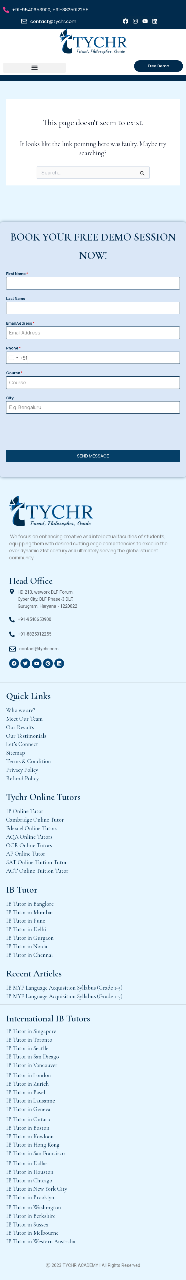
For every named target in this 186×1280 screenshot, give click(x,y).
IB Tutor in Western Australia (40, 1241)
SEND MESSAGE (93, 456)
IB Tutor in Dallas (27, 1163)
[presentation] (93, 432)
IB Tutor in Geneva (28, 1109)
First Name (17, 273)
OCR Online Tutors (29, 845)
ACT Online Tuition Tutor (37, 870)
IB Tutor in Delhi (26, 929)
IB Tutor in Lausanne (30, 1100)
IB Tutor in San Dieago (32, 1056)
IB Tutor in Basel (25, 1092)
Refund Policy (22, 778)
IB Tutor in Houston (29, 1171)
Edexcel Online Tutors (31, 828)
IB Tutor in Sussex (27, 1224)
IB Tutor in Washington (33, 1207)
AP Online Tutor (25, 853)
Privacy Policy (22, 769)
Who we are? (20, 710)
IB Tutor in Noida (26, 946)
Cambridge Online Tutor (35, 819)
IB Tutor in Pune (25, 920)
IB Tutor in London (28, 1075)
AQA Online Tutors (29, 836)
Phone (13, 348)
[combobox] (16, 358)
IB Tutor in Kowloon (30, 1136)
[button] (34, 67)
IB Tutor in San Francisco (35, 1153)
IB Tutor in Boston (27, 1127)
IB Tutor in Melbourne (32, 1232)
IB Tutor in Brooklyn (30, 1197)
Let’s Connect (22, 744)
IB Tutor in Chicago (29, 1180)
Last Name (15, 298)
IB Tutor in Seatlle (27, 1048)
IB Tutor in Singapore (31, 1031)
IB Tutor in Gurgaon (30, 937)
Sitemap (15, 752)
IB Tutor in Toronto (29, 1039)
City (10, 398)
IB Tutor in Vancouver (31, 1065)
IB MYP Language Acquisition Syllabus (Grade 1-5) (64, 987)
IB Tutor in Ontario (29, 1119)
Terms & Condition (28, 761)
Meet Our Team (24, 718)
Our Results (20, 727)
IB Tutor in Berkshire (31, 1215)
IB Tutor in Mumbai (29, 912)
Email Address (20, 323)
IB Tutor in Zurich (27, 1083)
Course (14, 372)
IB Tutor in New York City (36, 1188)
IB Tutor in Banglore (30, 903)
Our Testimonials (26, 735)
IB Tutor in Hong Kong (33, 1144)
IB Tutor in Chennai (29, 954)
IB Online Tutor (24, 811)
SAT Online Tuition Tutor (36, 862)
